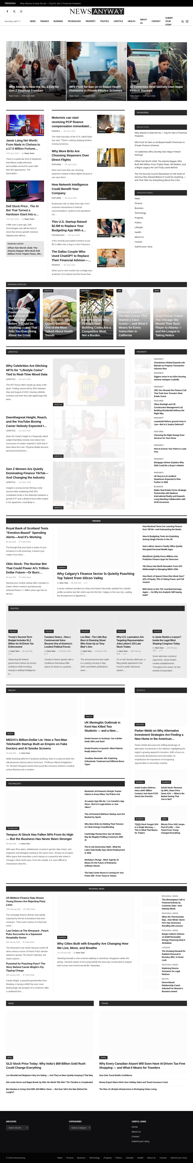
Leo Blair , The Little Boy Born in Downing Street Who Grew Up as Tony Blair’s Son (93, 642)
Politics (104, 21)
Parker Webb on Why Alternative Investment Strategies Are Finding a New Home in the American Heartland (159, 735)
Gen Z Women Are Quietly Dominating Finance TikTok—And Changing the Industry (27, 473)
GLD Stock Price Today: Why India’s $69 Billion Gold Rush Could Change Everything (45, 1065)
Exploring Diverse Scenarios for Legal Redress (171, 971)
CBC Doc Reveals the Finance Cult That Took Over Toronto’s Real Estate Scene (170, 393)
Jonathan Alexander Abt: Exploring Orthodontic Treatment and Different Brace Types (104, 761)
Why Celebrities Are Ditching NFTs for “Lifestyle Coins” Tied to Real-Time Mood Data (26, 370)
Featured (102, 165)
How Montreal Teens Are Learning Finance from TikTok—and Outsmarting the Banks (162, 528)
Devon (165, 979)
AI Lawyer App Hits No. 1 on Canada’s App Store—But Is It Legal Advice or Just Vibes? (104, 804)
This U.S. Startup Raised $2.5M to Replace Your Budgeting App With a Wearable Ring (69, 226)
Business (58, 21)
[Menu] (187, 21)
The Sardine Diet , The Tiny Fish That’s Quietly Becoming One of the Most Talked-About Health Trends (59, 325)
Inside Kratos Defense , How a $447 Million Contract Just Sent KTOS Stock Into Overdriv (146, 791)
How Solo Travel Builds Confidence (115, 1075)
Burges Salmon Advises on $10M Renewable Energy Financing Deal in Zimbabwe (173, 938)
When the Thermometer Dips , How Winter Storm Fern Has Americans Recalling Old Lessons (173, 921)
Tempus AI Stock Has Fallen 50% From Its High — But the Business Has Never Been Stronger (39, 837)
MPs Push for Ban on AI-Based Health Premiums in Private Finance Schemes (95, 88)
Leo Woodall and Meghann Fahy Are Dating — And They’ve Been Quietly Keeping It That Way (49, 1075)
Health (131, 21)
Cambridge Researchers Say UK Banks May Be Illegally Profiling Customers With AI (104, 837)
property (142, 352)
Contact (156, 21)
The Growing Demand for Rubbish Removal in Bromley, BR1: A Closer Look (173, 955)
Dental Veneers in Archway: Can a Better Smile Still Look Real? (103, 740)
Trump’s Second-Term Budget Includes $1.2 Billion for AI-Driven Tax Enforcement (21, 642)
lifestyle (13, 352)
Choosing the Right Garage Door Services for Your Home (169, 436)
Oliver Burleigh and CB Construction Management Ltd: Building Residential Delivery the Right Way (169, 408)
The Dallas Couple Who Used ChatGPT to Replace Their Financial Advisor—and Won (70, 256)
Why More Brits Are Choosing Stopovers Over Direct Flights (70, 155)
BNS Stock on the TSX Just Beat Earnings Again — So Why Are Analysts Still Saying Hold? (162, 592)
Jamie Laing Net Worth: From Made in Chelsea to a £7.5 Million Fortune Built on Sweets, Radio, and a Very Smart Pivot (23, 145)
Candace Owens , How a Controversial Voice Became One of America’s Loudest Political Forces (58, 642)
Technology (74, 21)
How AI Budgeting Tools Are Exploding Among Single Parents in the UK (160, 538)
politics (14, 608)
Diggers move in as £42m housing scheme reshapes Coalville (170, 378)
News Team (14, 96)
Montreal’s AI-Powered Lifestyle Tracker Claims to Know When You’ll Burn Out (103, 792)
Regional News (170, 896)
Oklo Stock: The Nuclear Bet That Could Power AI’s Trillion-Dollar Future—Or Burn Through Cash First (27, 568)
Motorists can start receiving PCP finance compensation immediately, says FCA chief (71, 122)
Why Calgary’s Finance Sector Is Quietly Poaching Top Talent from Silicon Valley (95, 575)
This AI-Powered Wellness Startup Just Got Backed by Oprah (105, 815)
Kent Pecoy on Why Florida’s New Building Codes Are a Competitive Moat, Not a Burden (96, 327)
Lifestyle (118, 21)
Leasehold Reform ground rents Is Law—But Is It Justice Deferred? (170, 423)
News (32, 21)
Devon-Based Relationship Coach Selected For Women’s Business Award (172, 987)
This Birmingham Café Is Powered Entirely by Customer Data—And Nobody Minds (173, 904)
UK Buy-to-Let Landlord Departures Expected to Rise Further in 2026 (167, 479)
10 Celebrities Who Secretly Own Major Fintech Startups (156, 88)
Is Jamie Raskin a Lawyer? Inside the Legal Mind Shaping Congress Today (167, 640)
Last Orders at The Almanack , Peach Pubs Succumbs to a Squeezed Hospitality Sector (27, 934)
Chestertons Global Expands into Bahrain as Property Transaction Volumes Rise (169, 365)
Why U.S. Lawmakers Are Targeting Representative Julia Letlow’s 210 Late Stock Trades (130, 642)
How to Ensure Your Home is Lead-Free (170, 450)
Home (135, 1126)
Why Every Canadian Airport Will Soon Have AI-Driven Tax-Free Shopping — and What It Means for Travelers (142, 1065)
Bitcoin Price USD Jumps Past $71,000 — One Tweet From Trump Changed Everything (173, 828)
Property (90, 21)
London (166, 948)
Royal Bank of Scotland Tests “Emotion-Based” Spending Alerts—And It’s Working (27, 533)
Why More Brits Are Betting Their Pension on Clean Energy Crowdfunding (104, 825)
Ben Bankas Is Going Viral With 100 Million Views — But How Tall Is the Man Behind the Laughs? (46, 1090)
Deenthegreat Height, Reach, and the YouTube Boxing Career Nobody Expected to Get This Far (26, 422)
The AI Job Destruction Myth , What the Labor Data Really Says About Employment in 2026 (105, 850)
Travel (104, 1003)
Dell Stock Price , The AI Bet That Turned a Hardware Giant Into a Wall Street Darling (22, 211)
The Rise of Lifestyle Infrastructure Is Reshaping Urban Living (128, 1089)
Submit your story (169, 21)
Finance (44, 21)
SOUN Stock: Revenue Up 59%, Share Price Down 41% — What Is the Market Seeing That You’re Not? (172, 793)
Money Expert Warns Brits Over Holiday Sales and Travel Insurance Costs (133, 1082)
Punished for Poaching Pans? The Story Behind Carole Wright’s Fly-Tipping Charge (25, 967)
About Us (143, 21)
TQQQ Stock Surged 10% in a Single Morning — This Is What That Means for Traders (146, 828)
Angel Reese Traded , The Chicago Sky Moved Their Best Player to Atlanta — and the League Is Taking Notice (169, 325)
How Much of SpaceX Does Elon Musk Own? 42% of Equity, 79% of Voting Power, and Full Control (163, 579)
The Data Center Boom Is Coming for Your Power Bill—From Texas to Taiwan (104, 874)
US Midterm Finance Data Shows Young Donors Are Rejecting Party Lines (25, 901)
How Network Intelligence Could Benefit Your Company (70, 189)
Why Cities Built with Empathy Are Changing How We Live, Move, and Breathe (92, 946)
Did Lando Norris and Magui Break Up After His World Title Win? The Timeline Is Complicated (49, 1082)
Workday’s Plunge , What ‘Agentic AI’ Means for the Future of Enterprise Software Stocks (102, 863)
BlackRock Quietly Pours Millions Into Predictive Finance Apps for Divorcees (160, 558)
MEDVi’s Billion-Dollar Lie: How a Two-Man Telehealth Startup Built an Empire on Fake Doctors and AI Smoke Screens (36, 744)
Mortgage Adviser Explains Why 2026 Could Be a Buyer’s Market (169, 464)
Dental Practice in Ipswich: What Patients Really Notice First (104, 750)
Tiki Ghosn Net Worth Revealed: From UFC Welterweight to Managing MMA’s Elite (162, 567)
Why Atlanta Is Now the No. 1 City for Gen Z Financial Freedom (50, 3)
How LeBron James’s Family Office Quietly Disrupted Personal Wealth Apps (162, 547)
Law (119, 291)
